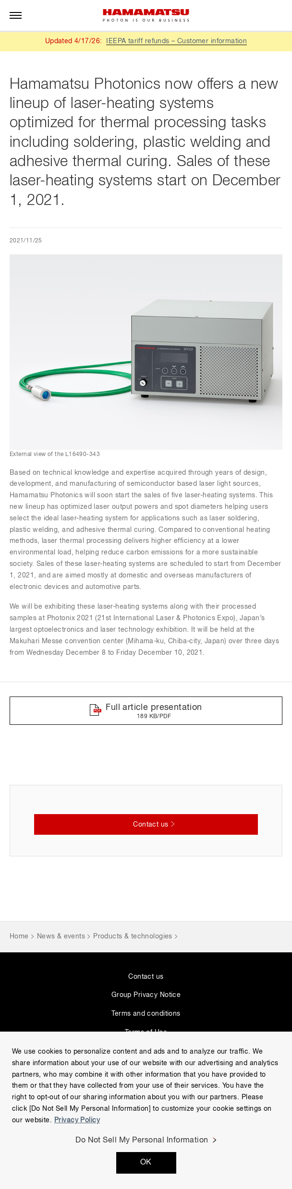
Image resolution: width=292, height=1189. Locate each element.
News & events (61, 936)
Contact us (145, 976)
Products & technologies (132, 936)
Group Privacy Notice (146, 995)
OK (146, 1162)
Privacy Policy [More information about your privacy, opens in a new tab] (77, 1120)
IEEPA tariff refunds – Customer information (176, 41)
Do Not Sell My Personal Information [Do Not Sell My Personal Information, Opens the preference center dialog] (141, 1140)
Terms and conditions (145, 1013)
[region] (146, 1110)
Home (19, 936)
